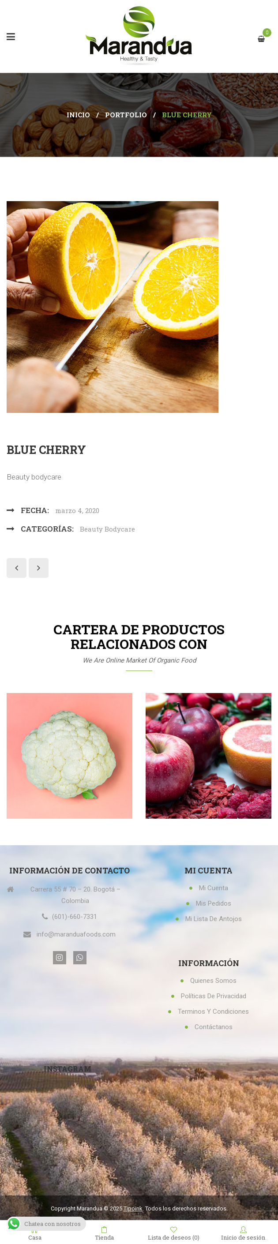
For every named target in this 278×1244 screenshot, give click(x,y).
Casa (34, 1232)
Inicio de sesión (243, 1232)
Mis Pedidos (213, 903)
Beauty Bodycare (107, 529)
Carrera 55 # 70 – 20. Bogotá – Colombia (75, 895)
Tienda (104, 1232)
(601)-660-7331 (74, 917)
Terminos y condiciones (213, 1011)
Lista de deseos (173, 1233)
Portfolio (126, 114)
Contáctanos (214, 1027)
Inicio (78, 114)
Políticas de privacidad (213, 996)
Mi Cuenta (213, 888)
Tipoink (133, 1208)
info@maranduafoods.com (76, 934)
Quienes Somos (213, 981)
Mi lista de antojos (213, 919)
